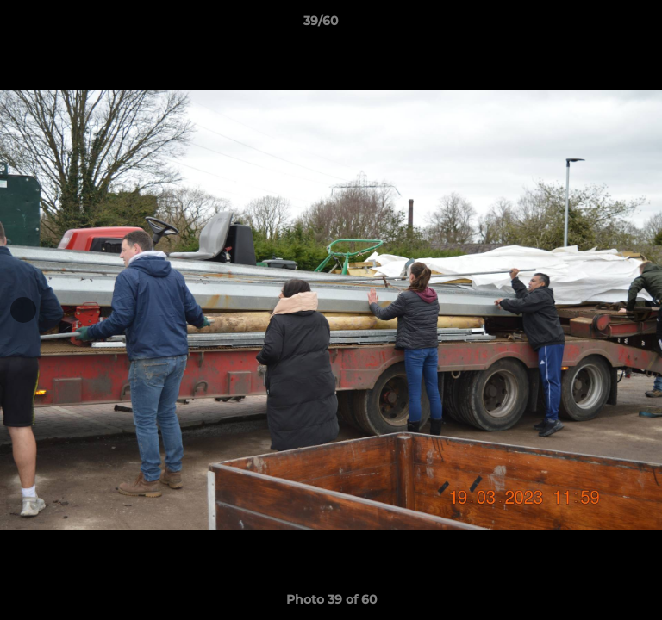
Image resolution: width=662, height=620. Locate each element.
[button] (600, 25)
